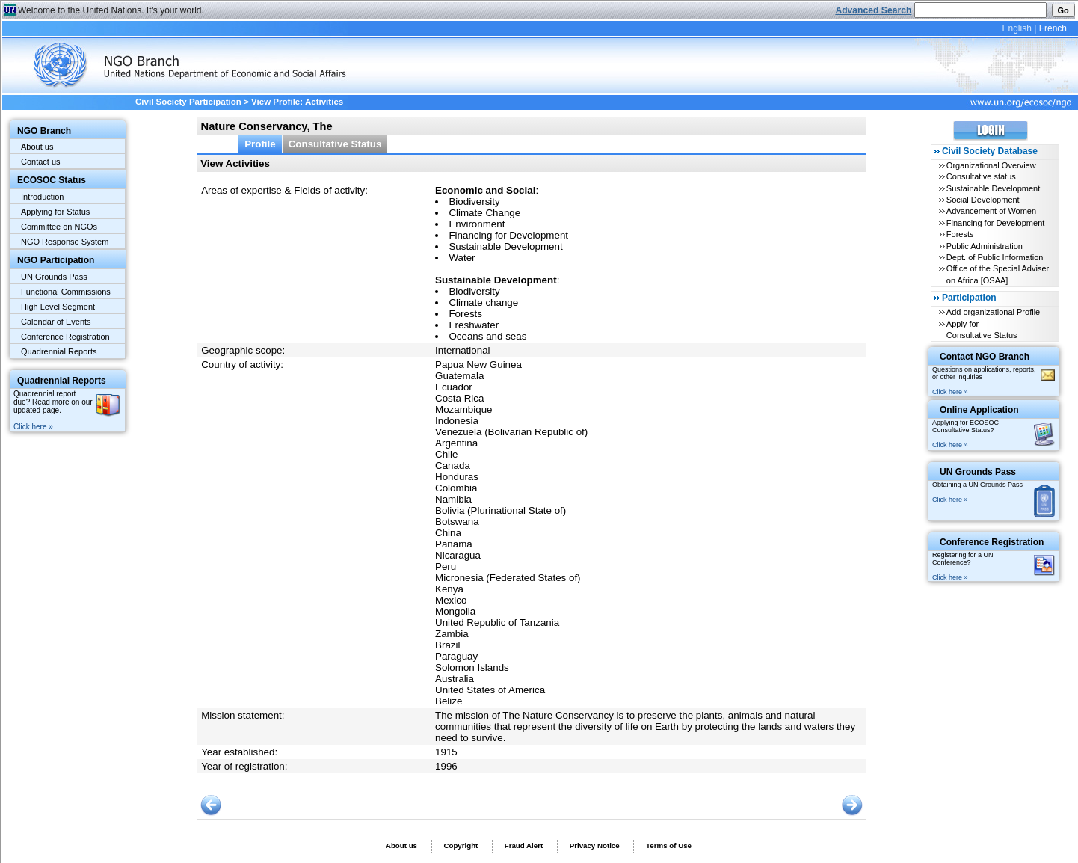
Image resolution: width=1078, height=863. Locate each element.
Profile (260, 144)
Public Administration (984, 246)
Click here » (33, 427)
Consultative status (981, 176)
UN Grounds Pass (54, 276)
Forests (960, 234)
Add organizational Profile (993, 311)
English (1016, 28)
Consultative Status (335, 144)
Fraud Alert (524, 845)
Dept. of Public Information (995, 257)
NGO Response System (64, 241)
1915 (446, 752)
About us (37, 146)
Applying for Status (55, 211)
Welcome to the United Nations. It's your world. (111, 10)
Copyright (460, 845)
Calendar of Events (56, 321)
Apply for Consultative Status (981, 329)
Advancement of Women (991, 210)
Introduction (42, 196)
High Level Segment (58, 306)
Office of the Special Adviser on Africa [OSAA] (997, 274)
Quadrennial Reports (59, 351)
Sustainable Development (993, 188)
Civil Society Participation (188, 101)
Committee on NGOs (59, 226)
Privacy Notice (595, 845)
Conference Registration (65, 336)
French (1053, 28)
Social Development (983, 199)
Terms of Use (669, 845)
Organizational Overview (991, 165)
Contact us (41, 161)
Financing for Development (995, 222)
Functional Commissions (66, 291)
